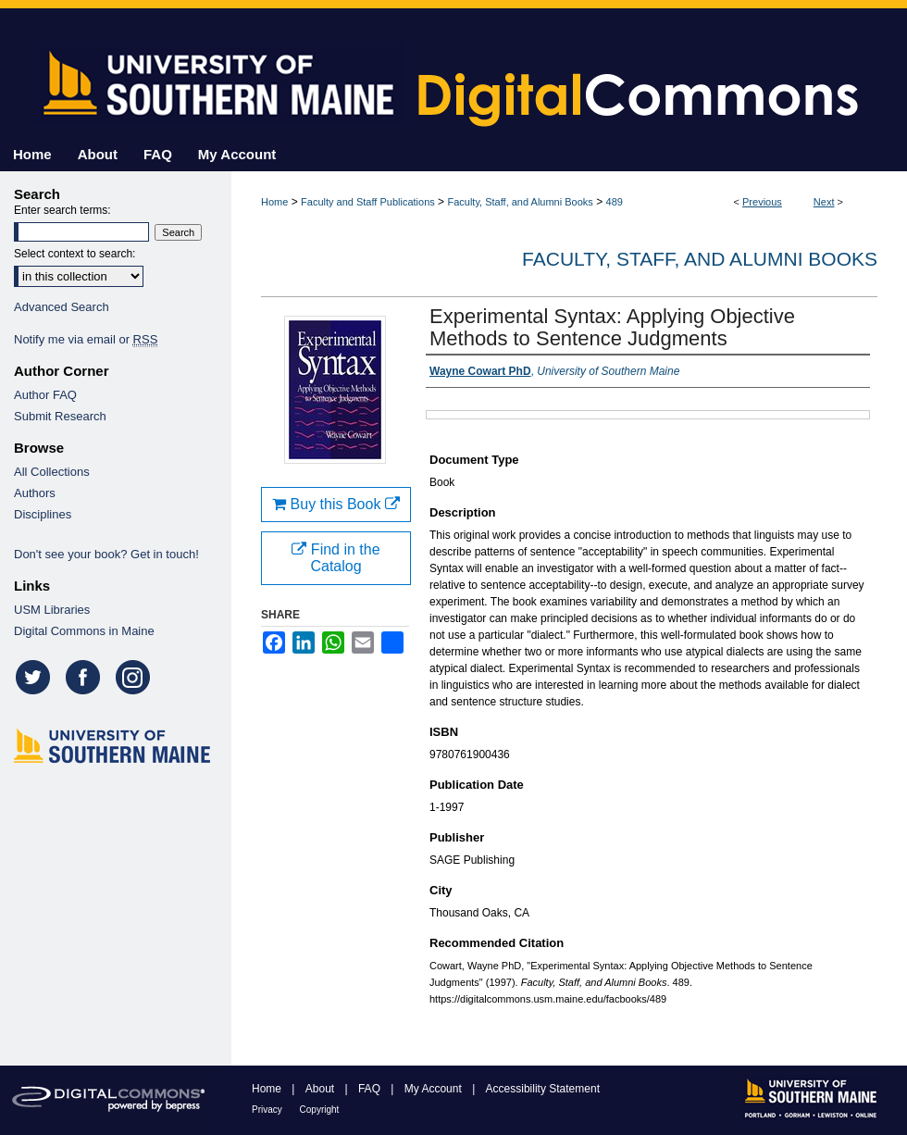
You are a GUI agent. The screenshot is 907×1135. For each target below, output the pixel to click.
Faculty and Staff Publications (368, 201)
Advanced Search (61, 307)
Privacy (268, 1109)
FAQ (370, 1088)
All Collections (52, 472)
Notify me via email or (85, 339)
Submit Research (60, 416)
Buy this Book (336, 504)
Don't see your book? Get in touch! (106, 554)
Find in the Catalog (335, 558)
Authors (35, 493)
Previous (762, 201)
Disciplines (42, 514)
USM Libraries (52, 610)
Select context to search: (74, 253)
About (321, 1088)
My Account (434, 1088)
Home (274, 201)
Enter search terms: (62, 210)
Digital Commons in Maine (84, 631)
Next (824, 201)
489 (614, 201)
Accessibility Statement (543, 1088)
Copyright (320, 1109)
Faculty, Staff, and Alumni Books (519, 201)
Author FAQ (45, 395)
